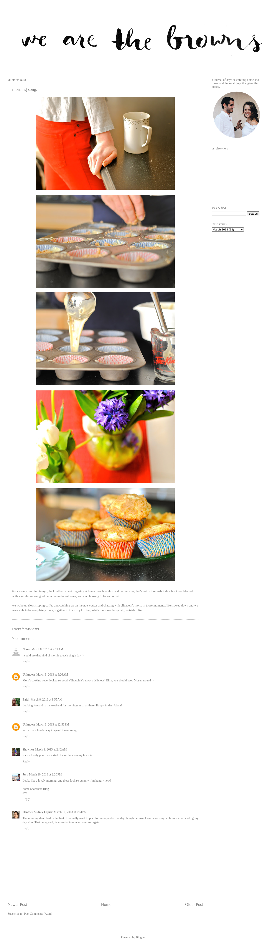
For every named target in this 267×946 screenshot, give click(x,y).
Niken (26, 649)
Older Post (194, 904)
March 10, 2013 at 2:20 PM (45, 774)
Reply (26, 661)
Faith (26, 699)
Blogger (140, 937)
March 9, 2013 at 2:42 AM (51, 749)
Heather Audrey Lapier (38, 812)
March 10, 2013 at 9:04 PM (70, 812)
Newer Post (17, 904)
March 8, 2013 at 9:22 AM (47, 649)
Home (106, 904)
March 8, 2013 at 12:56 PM (52, 724)
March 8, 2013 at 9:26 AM (52, 674)
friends (26, 629)
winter (35, 629)
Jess (25, 774)
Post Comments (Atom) (38, 913)
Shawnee (28, 749)
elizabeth (126, 605)
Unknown (29, 674)
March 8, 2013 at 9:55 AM (46, 699)
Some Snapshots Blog (36, 788)
